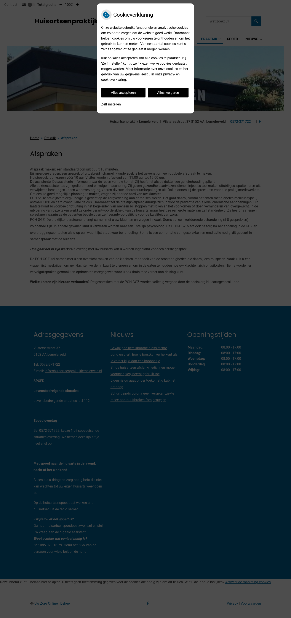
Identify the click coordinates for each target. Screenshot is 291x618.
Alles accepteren (123, 93)
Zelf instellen (111, 104)
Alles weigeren (168, 93)
